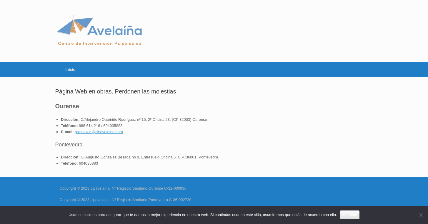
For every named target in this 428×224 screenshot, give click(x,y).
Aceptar (350, 215)
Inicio (71, 69)
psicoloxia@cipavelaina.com (99, 132)
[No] (421, 215)
